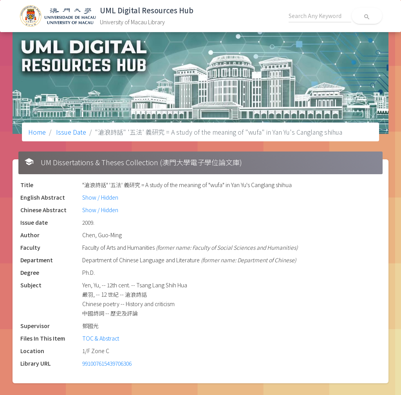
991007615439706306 (107, 363)
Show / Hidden (100, 197)
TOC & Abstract (100, 338)
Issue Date (70, 132)
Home (37, 132)
